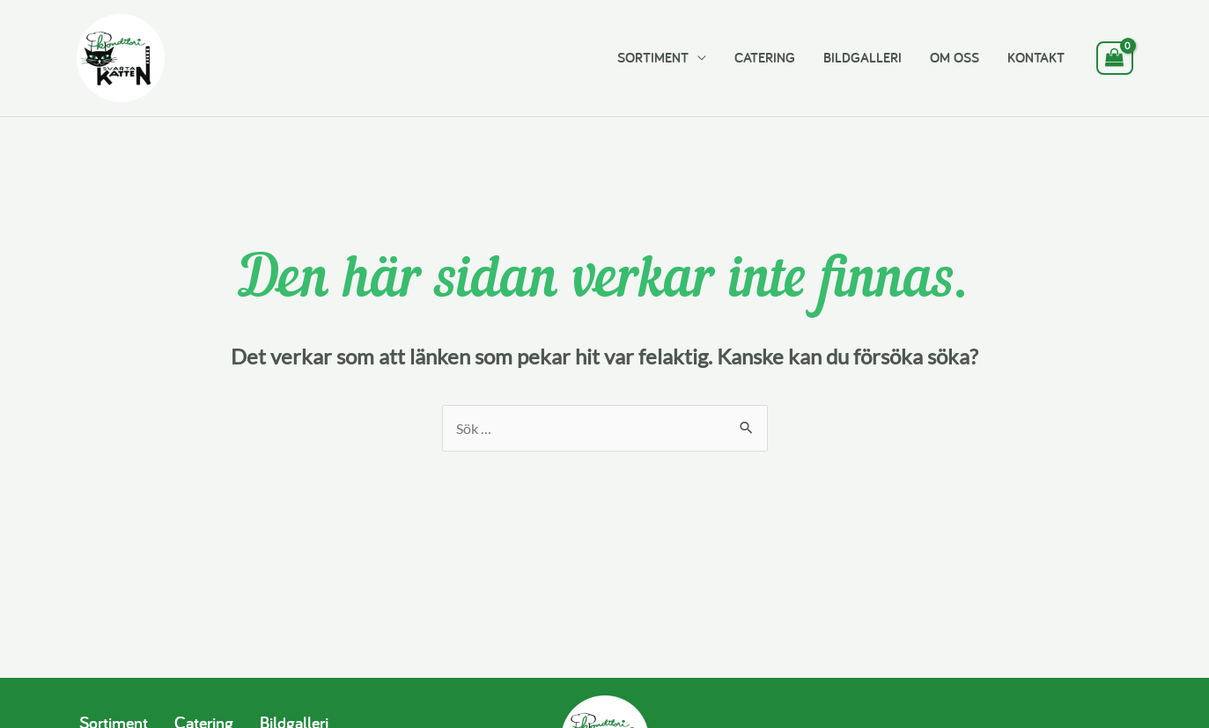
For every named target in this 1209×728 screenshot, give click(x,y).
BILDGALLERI (862, 57)
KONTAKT (1036, 57)
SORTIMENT (653, 57)
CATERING (764, 57)
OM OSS (954, 57)
